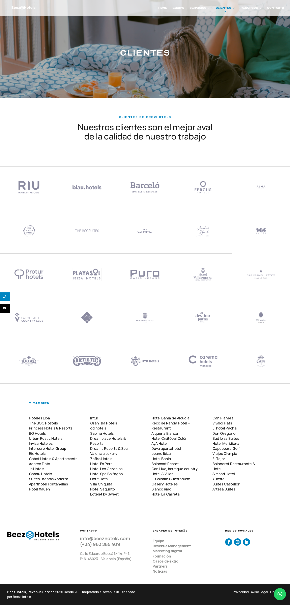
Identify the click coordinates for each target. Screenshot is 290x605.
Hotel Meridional (226, 443)
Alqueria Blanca (164, 433)
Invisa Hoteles (41, 443)
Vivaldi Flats (222, 423)
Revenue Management (172, 545)
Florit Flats (99, 478)
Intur (94, 418)
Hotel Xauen (39, 489)
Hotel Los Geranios (106, 468)
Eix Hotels (37, 453)
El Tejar (218, 458)
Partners (160, 566)
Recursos (249, 8)
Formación (162, 556)
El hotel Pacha (224, 428)
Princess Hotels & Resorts (50, 428)
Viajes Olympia (224, 453)
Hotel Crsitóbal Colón (169, 438)
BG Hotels (37, 433)
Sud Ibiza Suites (225, 438)
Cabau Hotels (40, 473)
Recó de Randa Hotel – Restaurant (170, 426)
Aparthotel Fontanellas (48, 484)
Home (162, 8)
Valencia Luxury (103, 453)
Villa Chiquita (101, 484)
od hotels (98, 428)
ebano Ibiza (161, 453)
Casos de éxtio (165, 561)
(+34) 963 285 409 (100, 544)
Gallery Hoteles (164, 484)
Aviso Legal (259, 592)
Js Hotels (36, 468)
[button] (280, 594)
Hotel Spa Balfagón (106, 473)
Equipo (178, 8)
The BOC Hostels (43, 423)
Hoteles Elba (39, 418)
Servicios (198, 8)
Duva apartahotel (166, 448)
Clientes (223, 8)
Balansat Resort (165, 463)
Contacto (275, 8)
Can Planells (222, 418)
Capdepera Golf (226, 448)
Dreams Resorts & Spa (109, 448)
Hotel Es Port (101, 463)
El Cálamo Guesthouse (170, 478)
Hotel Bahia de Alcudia (170, 418)
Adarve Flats (39, 463)
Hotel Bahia (161, 458)
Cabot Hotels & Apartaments (53, 458)
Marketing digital (167, 550)
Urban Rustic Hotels (45, 438)
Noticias (160, 571)
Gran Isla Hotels (103, 423)
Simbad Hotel (223, 473)
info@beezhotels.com (105, 538)
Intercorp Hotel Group (47, 448)
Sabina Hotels (102, 433)
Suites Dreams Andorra (48, 478)
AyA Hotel (159, 443)
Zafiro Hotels (101, 458)
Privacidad (241, 592)
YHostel (218, 478)
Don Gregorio (223, 433)
